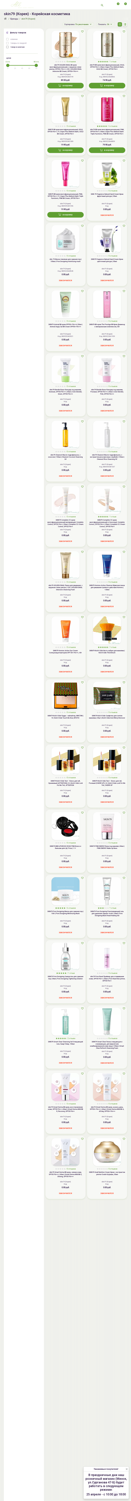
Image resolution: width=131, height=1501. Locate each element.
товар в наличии (17, 47)
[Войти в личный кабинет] (109, 5)
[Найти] (102, 5)
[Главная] (5, 19)
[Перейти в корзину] (123, 5)
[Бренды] (14, 19)
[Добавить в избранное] (82, 31)
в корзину (65, 85)
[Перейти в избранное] (116, 5)
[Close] (126, 1469)
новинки (14, 39)
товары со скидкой (18, 43)
